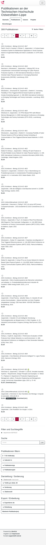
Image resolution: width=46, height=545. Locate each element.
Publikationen (15, 20)
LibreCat (14, 531)
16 (31, 35)
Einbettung (7, 507)
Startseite (5, 20)
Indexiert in (7, 460)
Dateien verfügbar (11, 398)
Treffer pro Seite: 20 (10, 483)
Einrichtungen (7, 24)
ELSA (3, 57)
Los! (42, 442)
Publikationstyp (9, 465)
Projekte (33, 20)
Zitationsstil (7, 492)
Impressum (16, 534)
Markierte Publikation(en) (10, 511)
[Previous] (3, 36)
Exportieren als (9, 503)
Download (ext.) (11, 382)
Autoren (25, 20)
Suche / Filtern (37, 29)
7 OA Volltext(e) (8, 456)
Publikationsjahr (9, 470)
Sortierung (7, 487)
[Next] (35, 36)
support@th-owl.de (14, 536)
